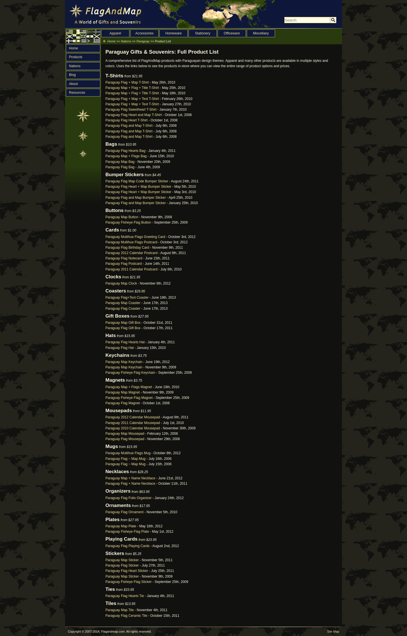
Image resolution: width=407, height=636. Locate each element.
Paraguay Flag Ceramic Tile (126, 616)
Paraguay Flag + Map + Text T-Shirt (132, 99)
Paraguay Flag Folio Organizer (128, 498)
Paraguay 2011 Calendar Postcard (131, 269)
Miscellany (261, 33)
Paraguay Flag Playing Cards (127, 546)
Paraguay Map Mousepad (124, 434)
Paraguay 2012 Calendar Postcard (131, 253)
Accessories (144, 33)
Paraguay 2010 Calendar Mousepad (132, 428)
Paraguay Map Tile (119, 610)
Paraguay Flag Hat (119, 348)
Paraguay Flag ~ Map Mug (125, 459)
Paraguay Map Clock (121, 283)
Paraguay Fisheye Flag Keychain (130, 373)
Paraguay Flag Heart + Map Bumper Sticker (138, 187)
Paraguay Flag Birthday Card (127, 248)
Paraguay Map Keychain (123, 362)
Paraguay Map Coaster (122, 303)
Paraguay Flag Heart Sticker (126, 571)
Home (73, 48)
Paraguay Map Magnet (122, 392)
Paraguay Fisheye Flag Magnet (129, 398)
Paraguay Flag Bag (120, 167)
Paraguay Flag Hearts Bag (125, 151)
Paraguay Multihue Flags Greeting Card (135, 237)
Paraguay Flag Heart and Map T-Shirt (133, 115)
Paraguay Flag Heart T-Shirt (126, 120)
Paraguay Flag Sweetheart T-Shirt (131, 110)
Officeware (232, 33)
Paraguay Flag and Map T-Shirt (129, 126)
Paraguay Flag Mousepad (124, 439)
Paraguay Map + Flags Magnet (128, 387)
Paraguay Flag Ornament (124, 512)
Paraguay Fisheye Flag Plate (127, 532)
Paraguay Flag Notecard (123, 258)
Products (75, 57)
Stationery (202, 33)
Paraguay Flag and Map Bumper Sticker (135, 198)
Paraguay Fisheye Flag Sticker (128, 582)
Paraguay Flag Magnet (122, 403)
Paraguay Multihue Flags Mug (127, 453)
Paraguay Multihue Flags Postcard (131, 242)
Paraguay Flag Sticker (122, 565)
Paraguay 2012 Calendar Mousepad (132, 417)
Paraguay (143, 41)
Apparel (115, 33)
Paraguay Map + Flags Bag (126, 156)
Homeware (173, 33)
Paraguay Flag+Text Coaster (126, 298)
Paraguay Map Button (121, 217)
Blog (72, 75)
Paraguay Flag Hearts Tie (124, 596)
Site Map (333, 631)
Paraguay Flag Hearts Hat (125, 342)
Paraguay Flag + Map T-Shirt (127, 82)
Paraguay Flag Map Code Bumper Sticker (136, 181)
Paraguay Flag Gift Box (122, 328)
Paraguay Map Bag (120, 162)
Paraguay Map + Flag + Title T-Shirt (132, 88)
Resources (77, 93)
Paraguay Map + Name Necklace (130, 478)
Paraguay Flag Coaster (122, 309)
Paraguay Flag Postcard (123, 264)
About (73, 84)
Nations (75, 66)
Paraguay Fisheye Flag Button (128, 222)
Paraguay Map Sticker (122, 560)
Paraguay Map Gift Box (122, 323)
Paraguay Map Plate (120, 526)
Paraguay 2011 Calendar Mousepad (132, 423)
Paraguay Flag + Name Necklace (130, 484)
